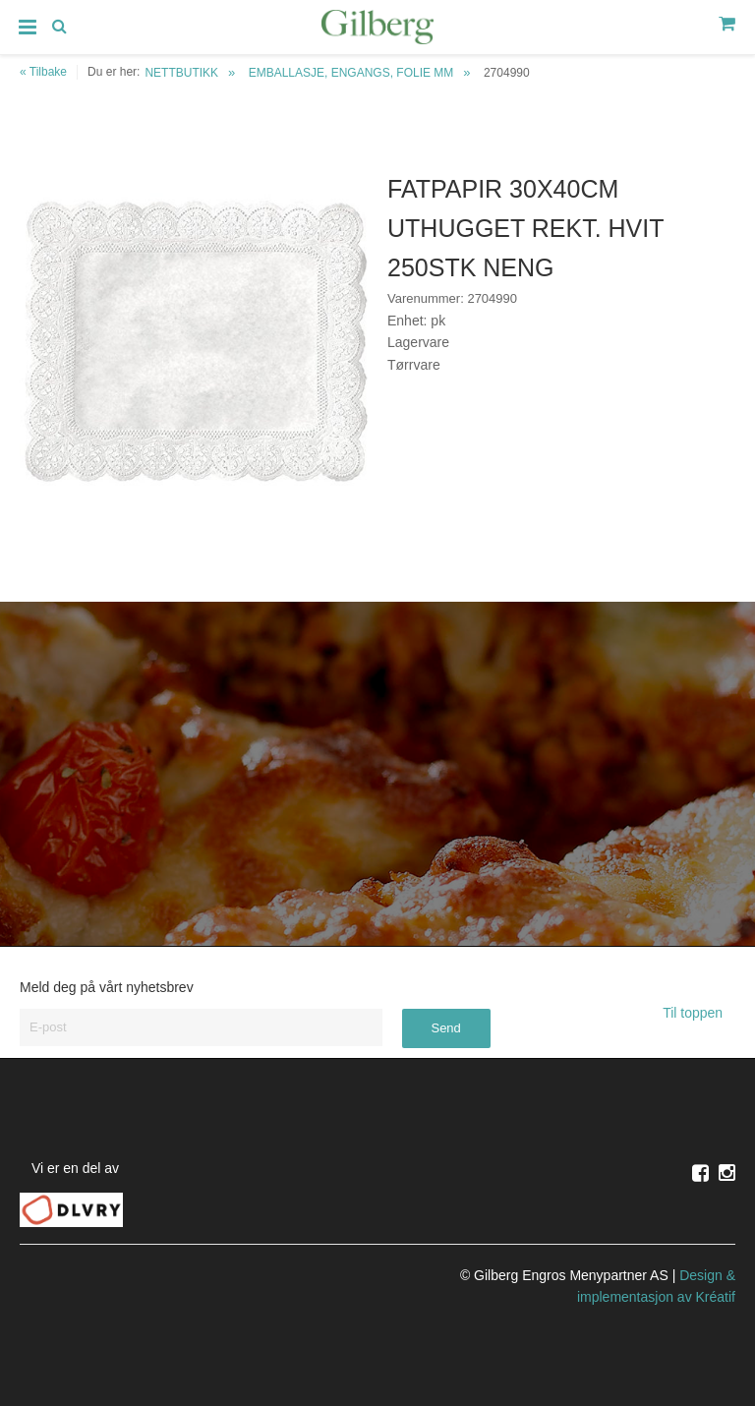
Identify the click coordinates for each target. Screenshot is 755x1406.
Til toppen (699, 1013)
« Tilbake (43, 72)
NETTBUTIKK (181, 73)
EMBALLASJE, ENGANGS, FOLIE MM (351, 73)
